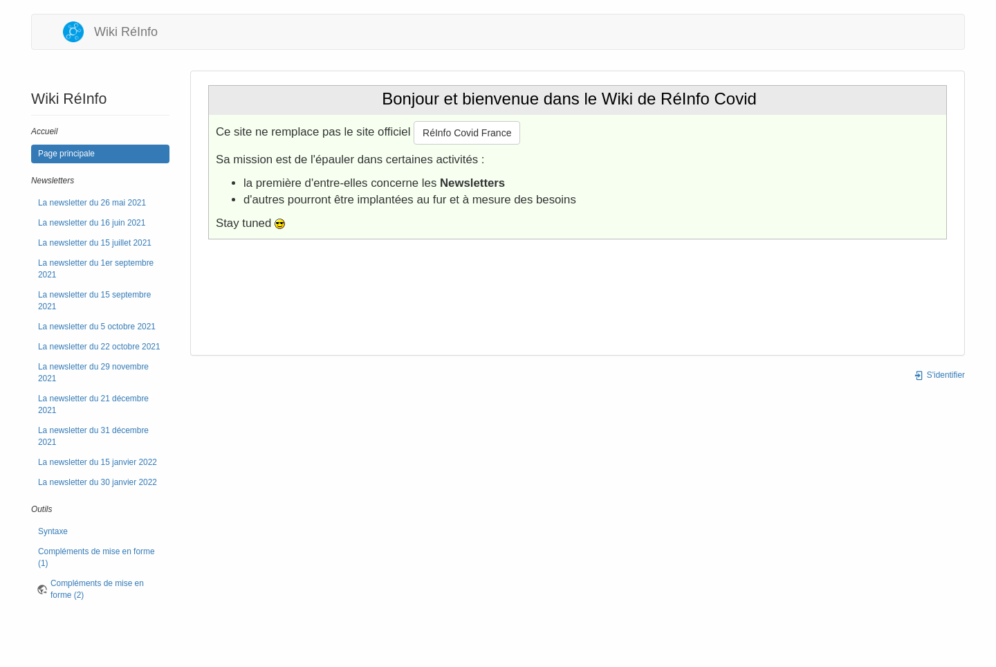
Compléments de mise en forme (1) (96, 557)
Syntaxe (53, 531)
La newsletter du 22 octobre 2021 (99, 346)
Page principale (66, 153)
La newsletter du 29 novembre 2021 (93, 372)
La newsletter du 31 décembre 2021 (93, 436)
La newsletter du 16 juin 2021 (91, 223)
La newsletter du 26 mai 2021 (92, 203)
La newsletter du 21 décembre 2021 (93, 404)
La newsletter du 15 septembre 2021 (94, 300)
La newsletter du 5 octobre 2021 (97, 326)
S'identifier (939, 375)
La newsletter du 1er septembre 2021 (96, 269)
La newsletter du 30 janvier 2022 (97, 482)
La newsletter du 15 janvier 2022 (97, 462)
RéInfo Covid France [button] (467, 132)
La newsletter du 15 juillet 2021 (94, 243)
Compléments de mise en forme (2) (97, 589)
